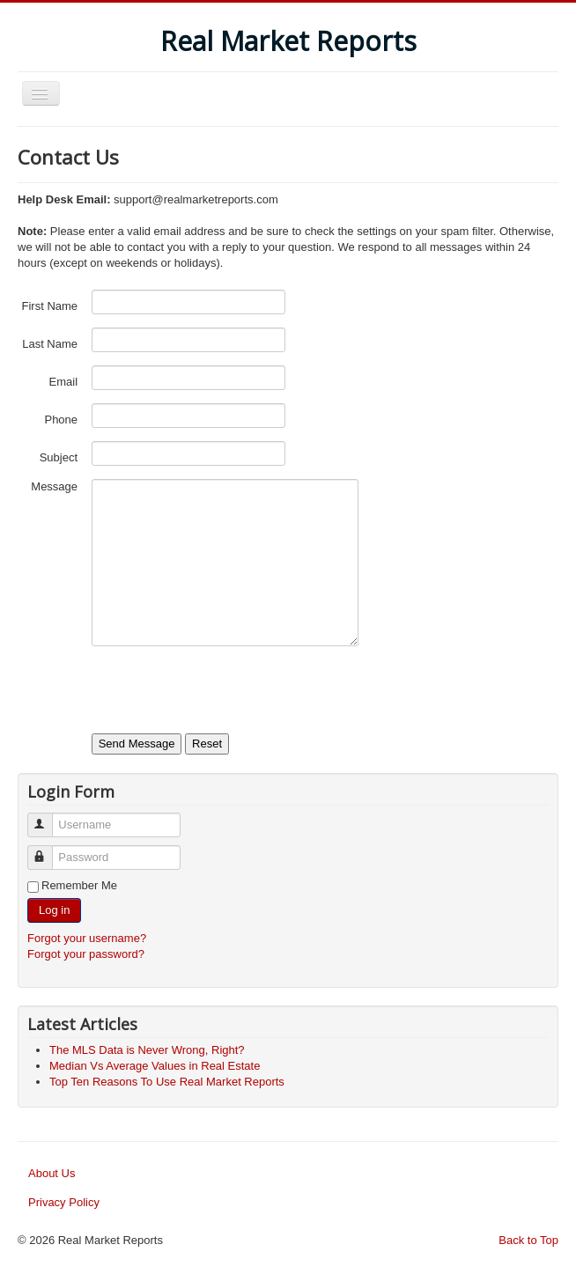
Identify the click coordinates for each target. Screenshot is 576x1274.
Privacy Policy (64, 1202)
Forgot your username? (86, 938)
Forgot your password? (85, 954)
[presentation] (225, 693)
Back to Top (528, 1240)
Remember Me (79, 885)
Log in (54, 910)
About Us (51, 1173)
